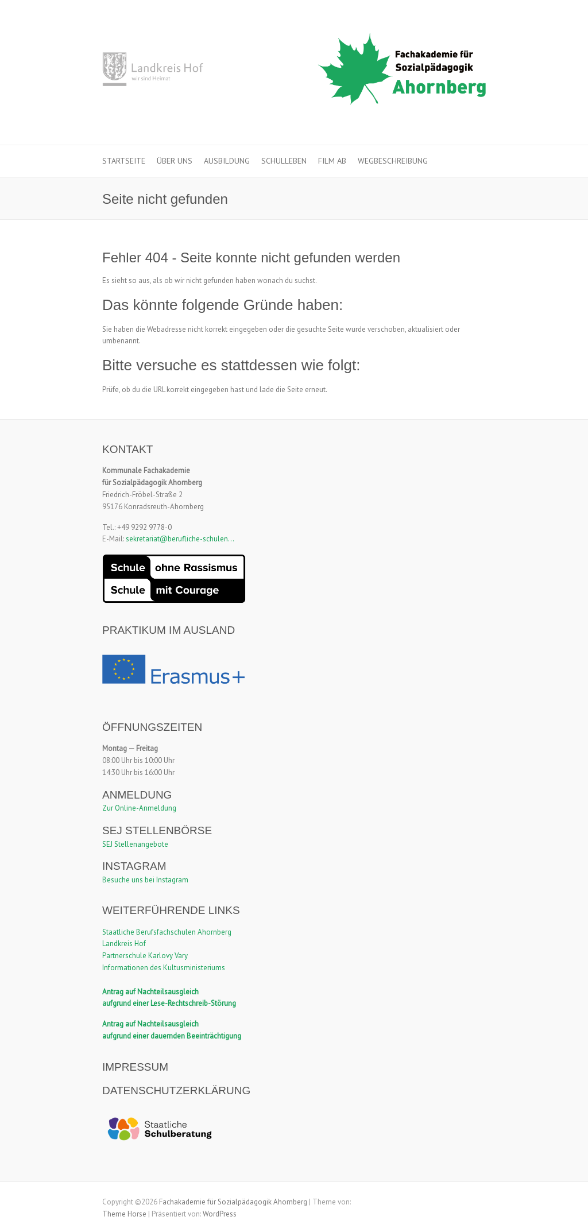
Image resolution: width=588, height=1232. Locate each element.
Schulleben (284, 161)
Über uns (174, 161)
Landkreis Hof (124, 943)
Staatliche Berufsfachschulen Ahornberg (166, 932)
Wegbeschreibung (393, 161)
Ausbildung (227, 161)
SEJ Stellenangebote (135, 844)
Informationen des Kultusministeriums (163, 968)
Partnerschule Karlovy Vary (145, 955)
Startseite (123, 161)
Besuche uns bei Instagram (145, 880)
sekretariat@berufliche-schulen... (180, 539)
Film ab (332, 161)
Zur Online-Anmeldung (139, 808)
